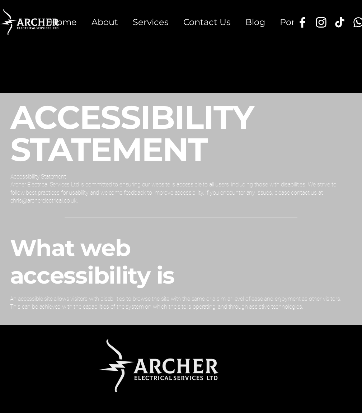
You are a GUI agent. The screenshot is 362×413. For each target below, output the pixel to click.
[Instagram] (321, 22)
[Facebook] (302, 22)
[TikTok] (340, 22)
